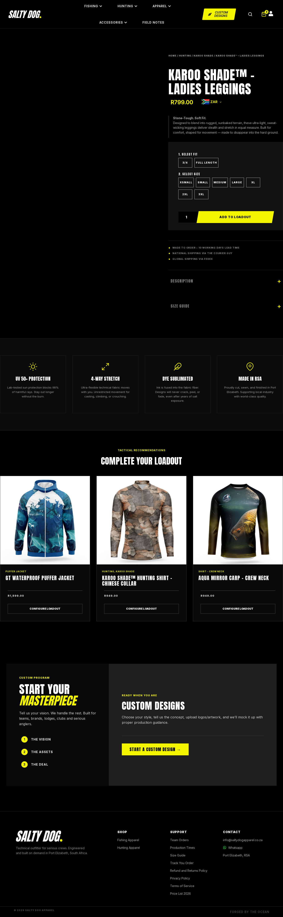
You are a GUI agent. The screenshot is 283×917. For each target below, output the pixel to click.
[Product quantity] (188, 217)
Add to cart (235, 217)
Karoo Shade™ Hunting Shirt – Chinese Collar (137, 580)
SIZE (225, 175)
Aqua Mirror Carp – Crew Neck (233, 578)
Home (172, 55)
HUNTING (185, 55)
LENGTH (225, 155)
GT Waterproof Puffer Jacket (40, 578)
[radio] (185, 162)
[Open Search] (250, 14)
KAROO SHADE (203, 55)
